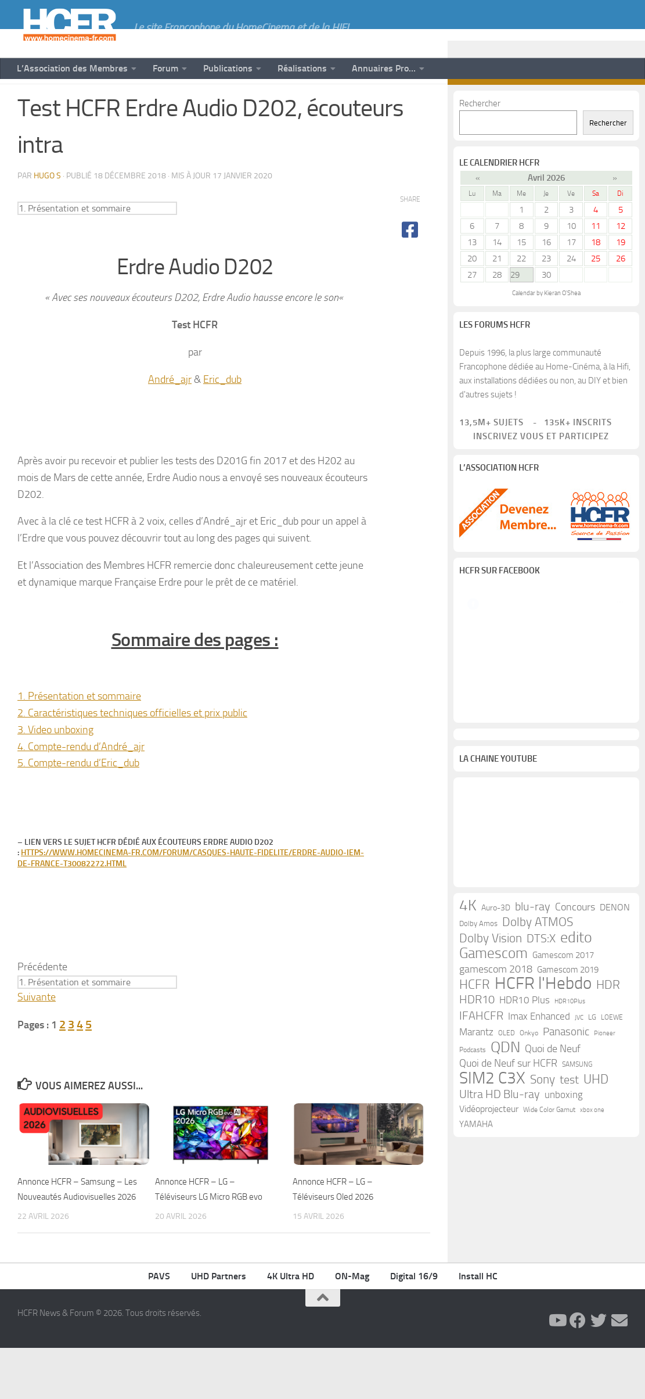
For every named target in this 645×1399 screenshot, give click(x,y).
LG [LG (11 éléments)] (592, 1176)
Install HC (478, 1327)
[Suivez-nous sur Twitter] (602, 103)
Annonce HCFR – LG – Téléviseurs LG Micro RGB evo (208, 1228)
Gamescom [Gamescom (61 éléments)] (493, 1113)
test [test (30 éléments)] (569, 1239)
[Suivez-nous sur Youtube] (565, 103)
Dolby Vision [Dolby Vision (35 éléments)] (490, 1097)
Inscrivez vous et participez (534, 469)
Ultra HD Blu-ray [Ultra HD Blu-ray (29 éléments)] (499, 1253)
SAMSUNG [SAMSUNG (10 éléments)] (577, 1223)
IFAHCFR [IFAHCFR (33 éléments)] (481, 1175)
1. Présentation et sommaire (79, 728)
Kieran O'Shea (562, 325)
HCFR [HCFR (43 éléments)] (474, 1144)
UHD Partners (218, 1327)
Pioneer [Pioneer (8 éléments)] (604, 1192)
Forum (165, 68)
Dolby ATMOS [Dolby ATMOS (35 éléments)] (537, 1081)
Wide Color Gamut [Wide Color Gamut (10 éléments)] (549, 1269)
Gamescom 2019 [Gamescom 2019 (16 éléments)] (568, 1129)
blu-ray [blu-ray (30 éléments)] (532, 1065)
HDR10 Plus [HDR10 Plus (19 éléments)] (524, 1159)
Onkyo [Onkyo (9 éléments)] (529, 1192)
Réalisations (302, 68)
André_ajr (170, 412)
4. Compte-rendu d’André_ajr (81, 779)
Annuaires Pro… (384, 68)
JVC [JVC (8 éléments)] (579, 1177)
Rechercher (479, 136)
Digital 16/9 (414, 1327)
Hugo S (47, 208)
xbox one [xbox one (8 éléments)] (592, 1269)
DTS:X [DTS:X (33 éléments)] (541, 1097)
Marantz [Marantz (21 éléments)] (476, 1191)
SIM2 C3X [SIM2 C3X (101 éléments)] (492, 1237)
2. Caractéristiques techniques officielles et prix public (132, 745)
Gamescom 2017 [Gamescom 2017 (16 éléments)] (563, 1114)
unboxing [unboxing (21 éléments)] (564, 1254)
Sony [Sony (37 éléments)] (542, 1239)
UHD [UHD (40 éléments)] (595, 1239)
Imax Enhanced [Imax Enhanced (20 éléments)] (539, 1175)
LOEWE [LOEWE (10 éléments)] (612, 1176)
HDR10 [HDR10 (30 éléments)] (477, 1158)
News (30, 103)
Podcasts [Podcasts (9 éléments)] (472, 1209)
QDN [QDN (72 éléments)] (505, 1207)
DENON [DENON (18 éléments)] (615, 1066)
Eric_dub (222, 412)
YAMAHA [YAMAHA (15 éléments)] (476, 1283)
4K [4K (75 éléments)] (468, 1065)
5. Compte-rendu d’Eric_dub (78, 795)
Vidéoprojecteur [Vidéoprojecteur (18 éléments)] (488, 1268)
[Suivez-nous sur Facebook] (583, 103)
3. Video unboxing (55, 762)
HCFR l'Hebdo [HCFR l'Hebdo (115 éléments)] (543, 1143)
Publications (228, 68)
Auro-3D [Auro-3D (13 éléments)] (495, 1067)
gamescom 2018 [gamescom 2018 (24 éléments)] (495, 1128)
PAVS (159, 1327)
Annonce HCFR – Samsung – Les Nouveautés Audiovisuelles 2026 (76, 1228)
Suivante (36, 1029)
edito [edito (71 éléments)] (576, 1097)
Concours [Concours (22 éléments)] (575, 1066)
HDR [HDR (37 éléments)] (608, 1144)
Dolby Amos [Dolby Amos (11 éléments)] (478, 1082)
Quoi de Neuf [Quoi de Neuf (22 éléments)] (553, 1208)
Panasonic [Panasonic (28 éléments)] (566, 1190)
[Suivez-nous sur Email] (621, 103)
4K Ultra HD (290, 1327)
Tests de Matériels (95, 103)
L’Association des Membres (72, 68)
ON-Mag (352, 1327)
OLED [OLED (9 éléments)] (506, 1192)
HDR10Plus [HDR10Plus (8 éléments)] (569, 1160)
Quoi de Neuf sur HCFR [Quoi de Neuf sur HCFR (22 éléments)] (508, 1223)
